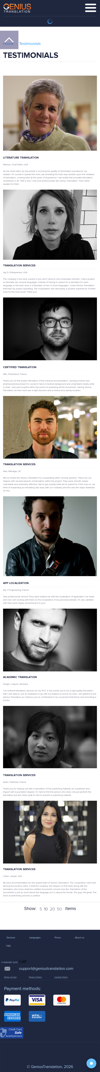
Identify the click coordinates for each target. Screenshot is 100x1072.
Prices (58, 937)
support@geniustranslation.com (46, 968)
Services (10, 937)
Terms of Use (10, 977)
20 (52, 909)
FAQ (8, 946)
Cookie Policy (61, 977)
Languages (35, 937)
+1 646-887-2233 (9, 962)
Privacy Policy (35, 977)
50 (59, 909)
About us (79, 937)
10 (46, 909)
